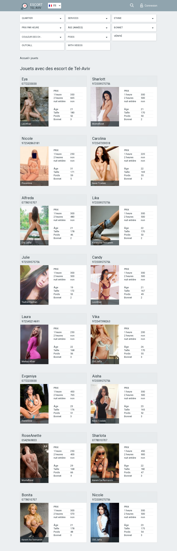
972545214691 (31, 321)
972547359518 (101, 143)
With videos (75, 45)
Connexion (148, 5)
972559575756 (101, 83)
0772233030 (29, 83)
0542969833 (29, 440)
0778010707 (29, 202)
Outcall (27, 45)
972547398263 (101, 321)
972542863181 (31, 143)
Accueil (24, 58)
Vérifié (118, 35)
